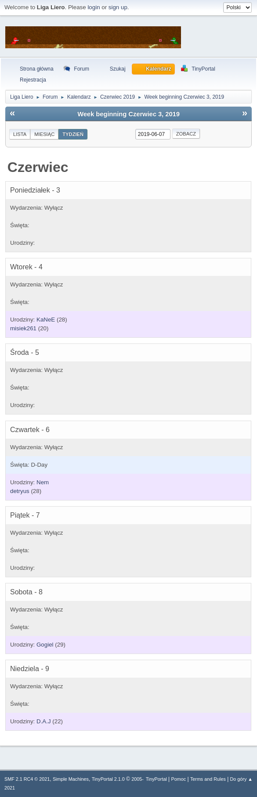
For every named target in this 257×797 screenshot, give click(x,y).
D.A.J (43, 721)
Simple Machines (71, 779)
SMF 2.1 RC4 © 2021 (27, 779)
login (93, 7)
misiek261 (23, 328)
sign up (118, 7)
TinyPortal (156, 779)
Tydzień (72, 134)
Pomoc (178, 779)
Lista (19, 134)
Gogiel (45, 644)
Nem (42, 482)
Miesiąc (44, 134)
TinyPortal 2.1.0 (108, 779)
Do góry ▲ (241, 779)
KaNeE (45, 319)
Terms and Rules (208, 779)
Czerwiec (38, 167)
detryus (19, 491)
